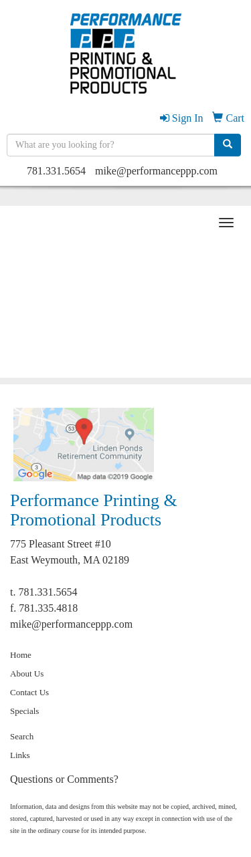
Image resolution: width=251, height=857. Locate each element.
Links (20, 755)
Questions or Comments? (64, 779)
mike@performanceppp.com (156, 170)
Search (21, 736)
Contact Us (29, 692)
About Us (27, 673)
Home (20, 655)
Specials (24, 711)
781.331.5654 (56, 170)
